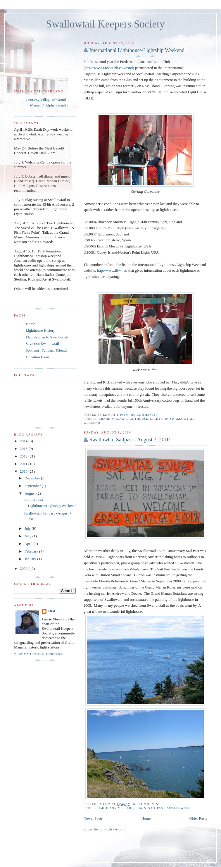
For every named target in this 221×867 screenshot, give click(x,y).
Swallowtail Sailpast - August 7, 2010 (129, 440)
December (33, 478)
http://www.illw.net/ (112, 270)
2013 (24, 448)
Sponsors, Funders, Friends (46, 350)
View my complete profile (38, 654)
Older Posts (198, 818)
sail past (156, 808)
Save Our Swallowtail (42, 343)
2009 (24, 568)
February (32, 551)
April (29, 543)
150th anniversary (116, 808)
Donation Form (37, 357)
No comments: (144, 414)
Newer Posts (93, 818)
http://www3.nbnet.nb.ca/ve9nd (109, 68)
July (28, 528)
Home (146, 818)
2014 (24, 441)
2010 (24, 471)
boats (140, 808)
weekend (92, 422)
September (33, 486)
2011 (24, 464)
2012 (24, 456)
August (31, 493)
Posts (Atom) (114, 829)
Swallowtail (182, 418)
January (31, 559)
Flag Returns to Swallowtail (47, 337)
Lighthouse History (40, 330)
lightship (159, 418)
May (28, 536)
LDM (52, 611)
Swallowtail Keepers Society (105, 24)
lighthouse (137, 418)
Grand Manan (111, 418)
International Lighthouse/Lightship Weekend (137, 50)
